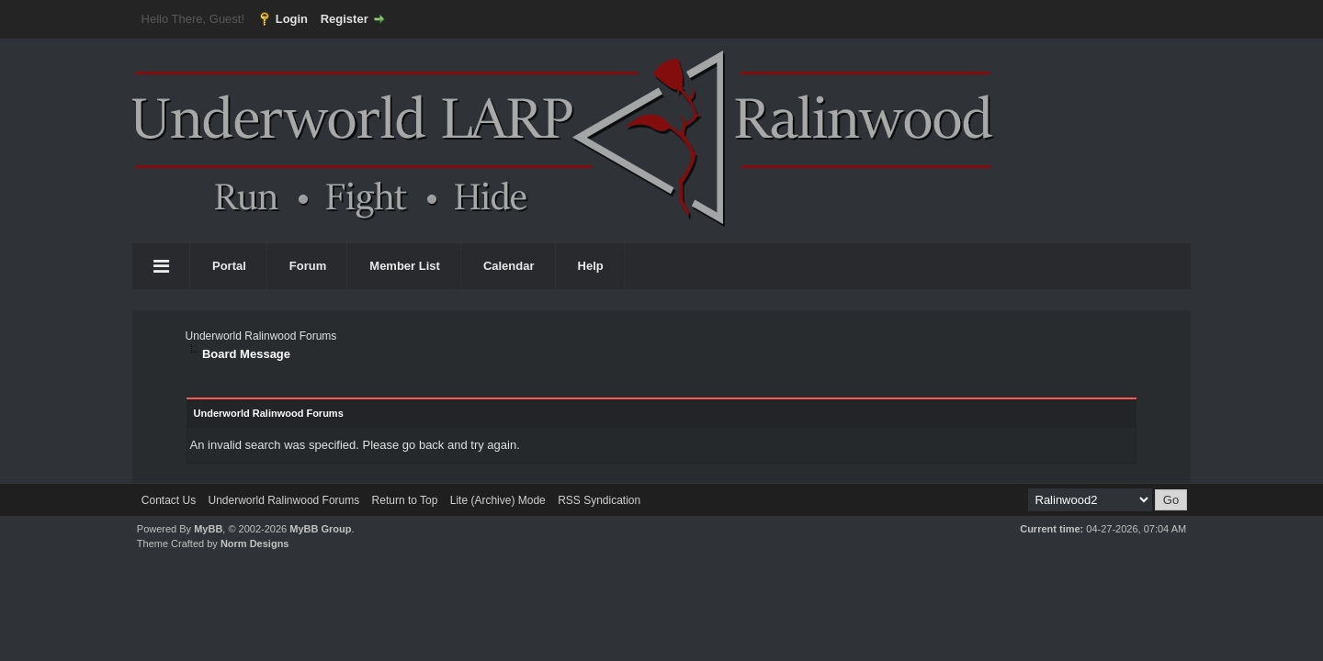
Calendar (509, 266)
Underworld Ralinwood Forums (261, 336)
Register (344, 19)
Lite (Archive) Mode (498, 500)
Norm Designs (254, 543)
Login (292, 19)
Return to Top (405, 500)
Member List (404, 266)
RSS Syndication (599, 500)
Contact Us (168, 500)
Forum (307, 266)
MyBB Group (320, 528)
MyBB (208, 528)
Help (591, 266)
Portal (229, 266)
